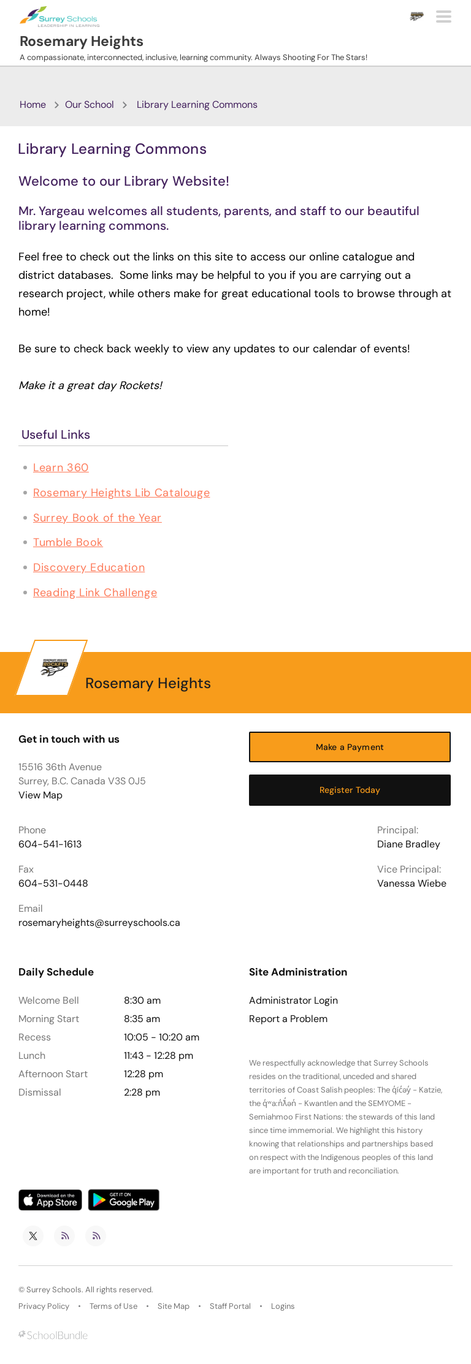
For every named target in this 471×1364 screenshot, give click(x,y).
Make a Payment (350, 746)
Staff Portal (230, 1306)
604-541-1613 (50, 844)
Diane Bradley (408, 844)
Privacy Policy (43, 1306)
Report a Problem (288, 1019)
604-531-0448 (53, 883)
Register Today (350, 789)
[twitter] (33, 1236)
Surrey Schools (54, 1289)
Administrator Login (293, 1001)
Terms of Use (113, 1306)
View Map (40, 795)
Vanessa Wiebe (411, 883)
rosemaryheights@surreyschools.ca (99, 922)
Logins (283, 1306)
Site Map (174, 1306)
